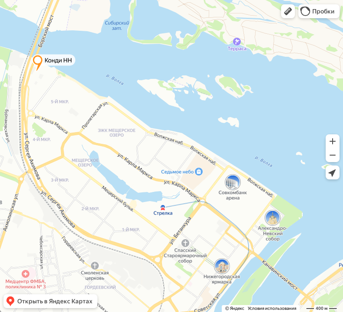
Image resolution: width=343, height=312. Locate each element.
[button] (288, 11)
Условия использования (272, 308)
